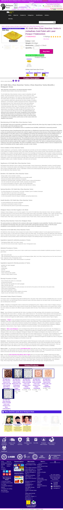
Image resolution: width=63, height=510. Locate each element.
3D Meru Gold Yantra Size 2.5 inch (29, 63)
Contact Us (23, 15)
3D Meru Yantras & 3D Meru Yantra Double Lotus (17, 26)
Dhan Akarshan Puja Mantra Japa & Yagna (20, 354)
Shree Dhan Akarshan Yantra (36, 26)
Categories (31, 15)
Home (9, 15)
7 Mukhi (9, 319)
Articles (47, 15)
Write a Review (46, 39)
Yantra (3, 26)
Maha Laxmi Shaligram (12, 328)
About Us (15, 15)
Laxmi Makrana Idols (25, 348)
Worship (10, 18)
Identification (39, 15)
